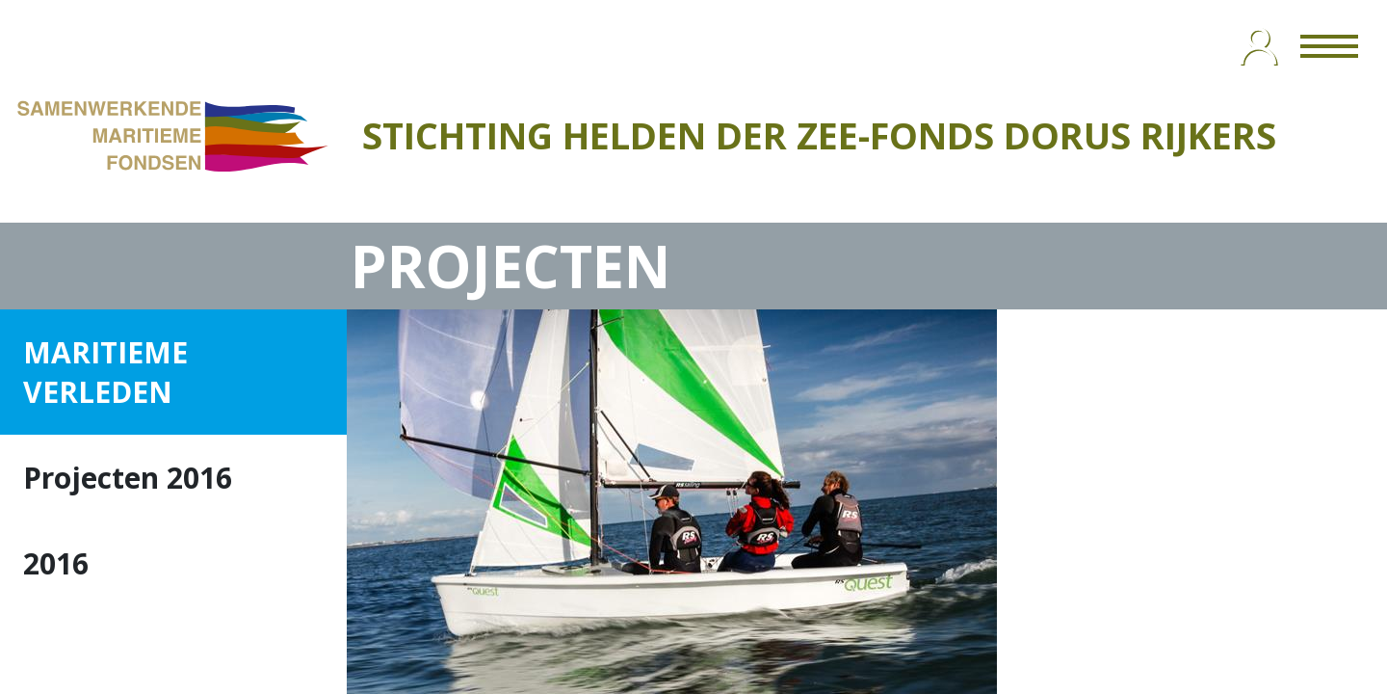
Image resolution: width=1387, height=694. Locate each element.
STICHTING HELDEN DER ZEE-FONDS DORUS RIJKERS (819, 135)
